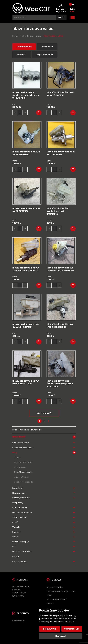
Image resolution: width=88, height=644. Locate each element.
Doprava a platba (55, 587)
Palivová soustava (20, 443)
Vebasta (16, 527)
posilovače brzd (21, 477)
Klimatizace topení (20, 542)
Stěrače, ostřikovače (21, 497)
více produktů (44, 413)
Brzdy (14, 452)
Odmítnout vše (71, 628)
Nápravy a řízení (19, 561)
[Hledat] (61, 17)
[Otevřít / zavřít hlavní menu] (73, 17)
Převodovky (17, 488)
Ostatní (15, 556)
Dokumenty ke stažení (57, 599)
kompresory (17, 502)
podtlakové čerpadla (23, 482)
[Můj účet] (61, 8)
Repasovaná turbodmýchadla (26, 430)
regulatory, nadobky (23, 462)
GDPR (49, 595)
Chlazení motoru (19, 507)
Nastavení (60, 636)
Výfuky (15, 537)
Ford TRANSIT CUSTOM (22, 512)
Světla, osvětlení (19, 517)
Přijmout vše (49, 628)
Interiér (15, 522)
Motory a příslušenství (22, 551)
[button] (38, 112)
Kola (14, 546)
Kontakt (50, 603)
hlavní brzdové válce (23, 472)
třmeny (17, 457)
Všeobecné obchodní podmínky (61, 591)
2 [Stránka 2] (44, 421)
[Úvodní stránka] (31, 8)
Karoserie (16, 532)
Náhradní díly (19, 437)
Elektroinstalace (19, 493)
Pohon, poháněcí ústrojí (23, 447)
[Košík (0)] (72, 8)
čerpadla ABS (20, 467)
